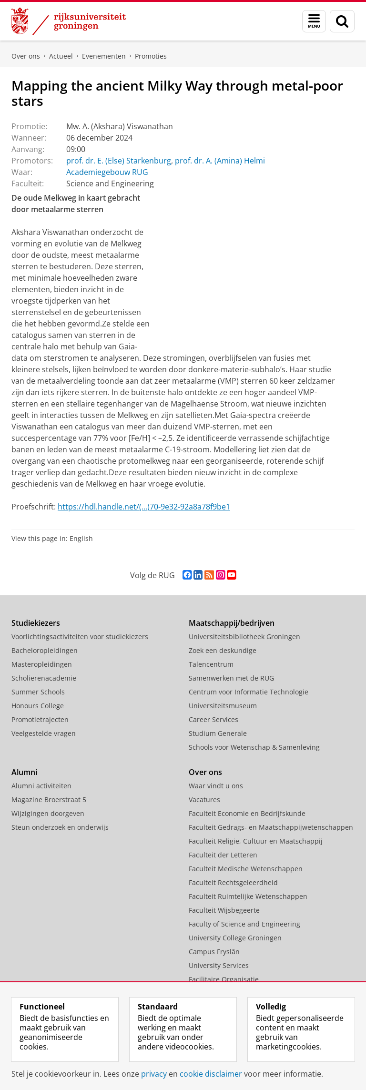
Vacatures (204, 799)
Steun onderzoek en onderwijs (60, 827)
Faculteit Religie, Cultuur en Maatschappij (256, 841)
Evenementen (104, 56)
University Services (219, 965)
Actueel (61, 56)
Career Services (213, 719)
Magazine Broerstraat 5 (48, 799)
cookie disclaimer (211, 1074)
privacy (154, 1074)
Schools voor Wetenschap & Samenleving (254, 747)
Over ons (25, 56)
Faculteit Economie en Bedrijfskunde (247, 813)
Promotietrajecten (40, 719)
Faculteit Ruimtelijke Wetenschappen (248, 896)
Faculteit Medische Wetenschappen (246, 868)
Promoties (151, 56)
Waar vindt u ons (216, 785)
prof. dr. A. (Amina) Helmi (220, 160)
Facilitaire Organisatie (224, 979)
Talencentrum (211, 664)
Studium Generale (218, 733)
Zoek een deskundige (222, 650)
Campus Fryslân (214, 951)
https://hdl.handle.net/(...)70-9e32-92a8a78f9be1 (144, 506)
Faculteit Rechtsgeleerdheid (233, 882)
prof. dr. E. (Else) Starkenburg (118, 160)
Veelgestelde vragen (43, 733)
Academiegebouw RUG (107, 172)
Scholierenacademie (43, 678)
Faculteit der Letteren (223, 854)
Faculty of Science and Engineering (244, 923)
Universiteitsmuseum (223, 705)
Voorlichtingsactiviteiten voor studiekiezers (79, 636)
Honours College (37, 705)
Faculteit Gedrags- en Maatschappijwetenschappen (271, 827)
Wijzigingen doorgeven (47, 813)
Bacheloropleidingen (44, 650)
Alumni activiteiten (41, 785)
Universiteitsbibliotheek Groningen (244, 636)
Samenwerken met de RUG (231, 678)
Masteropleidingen (41, 664)
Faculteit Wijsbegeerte (224, 910)
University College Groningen (235, 937)
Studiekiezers (35, 623)
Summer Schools (38, 691)
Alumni (24, 772)
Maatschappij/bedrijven (231, 623)
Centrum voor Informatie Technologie (248, 691)
